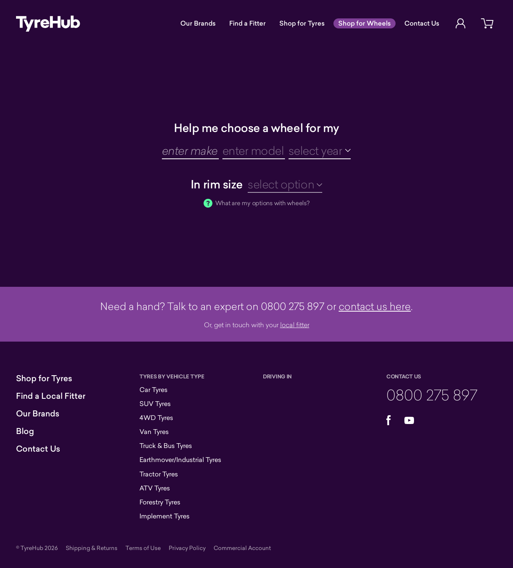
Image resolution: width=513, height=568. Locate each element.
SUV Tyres (155, 403)
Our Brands (198, 23)
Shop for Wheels (364, 23)
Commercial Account (242, 548)
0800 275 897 (431, 394)
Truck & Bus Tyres (165, 445)
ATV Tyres (154, 488)
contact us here (375, 306)
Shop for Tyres (302, 23)
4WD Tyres (156, 417)
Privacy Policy (187, 548)
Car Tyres (153, 389)
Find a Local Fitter (50, 396)
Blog (25, 431)
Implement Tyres (164, 516)
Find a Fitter (247, 23)
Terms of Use (143, 548)
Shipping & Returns (91, 548)
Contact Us (421, 23)
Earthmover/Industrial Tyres (180, 459)
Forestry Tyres (159, 502)
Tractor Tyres (158, 474)
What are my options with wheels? (262, 203)
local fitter (294, 324)
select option (281, 184)
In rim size (217, 184)
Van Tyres (154, 431)
